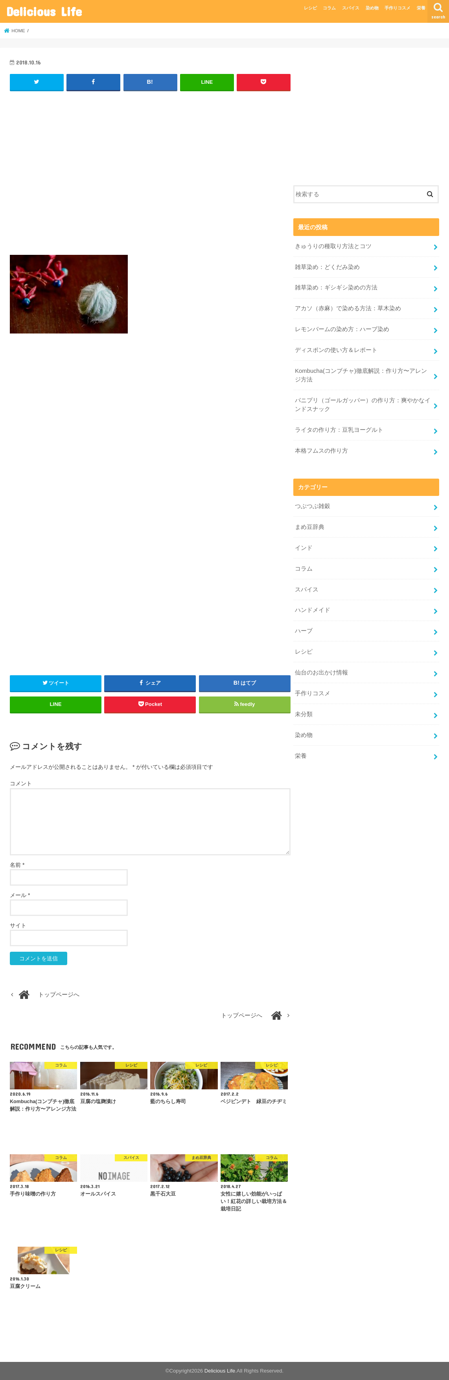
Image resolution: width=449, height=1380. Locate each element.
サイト (18, 925)
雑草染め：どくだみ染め (327, 267)
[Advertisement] (150, 177)
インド (304, 548)
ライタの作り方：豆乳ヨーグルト (339, 430)
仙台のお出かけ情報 (321, 672)
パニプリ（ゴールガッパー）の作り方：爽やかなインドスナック (363, 404)
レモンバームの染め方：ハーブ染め (342, 329)
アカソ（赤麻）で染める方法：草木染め (348, 308)
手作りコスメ (397, 8)
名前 (17, 865)
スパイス (350, 8)
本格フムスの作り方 (321, 451)
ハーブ (304, 631)
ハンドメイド (312, 610)
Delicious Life (44, 11)
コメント (21, 783)
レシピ (310, 8)
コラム (329, 8)
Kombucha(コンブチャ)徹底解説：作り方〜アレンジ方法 (361, 375)
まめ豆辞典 (309, 527)
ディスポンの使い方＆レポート (336, 350)
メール (20, 895)
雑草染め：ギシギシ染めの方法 (336, 287)
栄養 (421, 8)
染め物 (372, 8)
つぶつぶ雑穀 (312, 506)
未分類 (304, 714)
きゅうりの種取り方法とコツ (336, 246)
